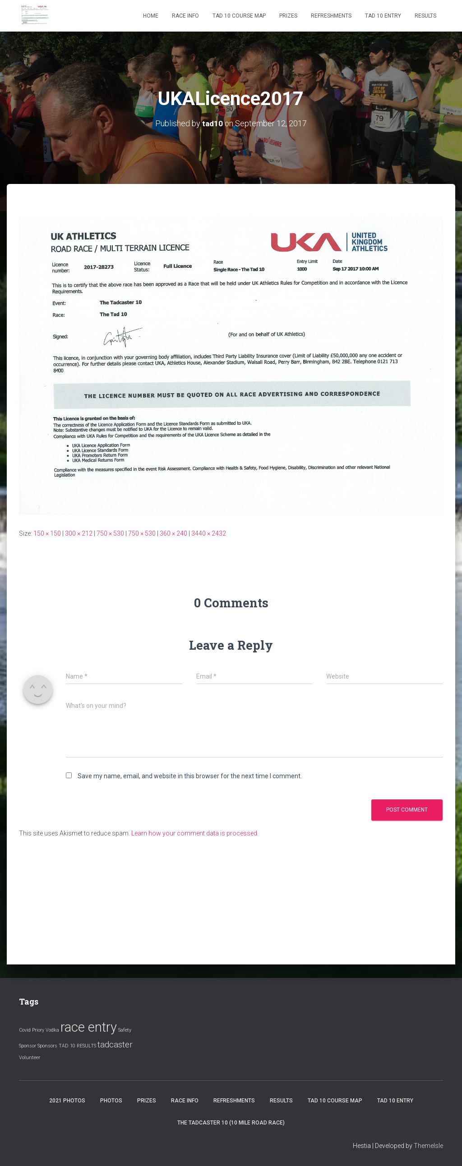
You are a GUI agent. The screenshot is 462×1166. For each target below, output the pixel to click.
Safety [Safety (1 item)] (124, 1030)
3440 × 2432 (208, 533)
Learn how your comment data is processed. (195, 833)
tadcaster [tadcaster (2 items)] (115, 1044)
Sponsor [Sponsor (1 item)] (27, 1046)
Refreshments (331, 16)
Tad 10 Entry (383, 16)
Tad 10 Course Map (239, 16)
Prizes (288, 16)
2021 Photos (67, 1100)
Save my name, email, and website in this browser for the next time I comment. (190, 776)
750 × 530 (110, 533)
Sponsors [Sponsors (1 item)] (47, 1046)
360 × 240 (173, 533)
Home (150, 16)
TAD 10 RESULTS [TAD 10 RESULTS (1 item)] (77, 1046)
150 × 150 (47, 533)
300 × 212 (78, 533)
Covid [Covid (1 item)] (25, 1030)
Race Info (185, 16)
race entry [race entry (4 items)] (88, 1027)
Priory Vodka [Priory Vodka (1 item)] (45, 1030)
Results (425, 16)
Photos (111, 1100)
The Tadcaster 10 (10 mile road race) (231, 1123)
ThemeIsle (428, 1145)
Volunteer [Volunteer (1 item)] (29, 1057)
